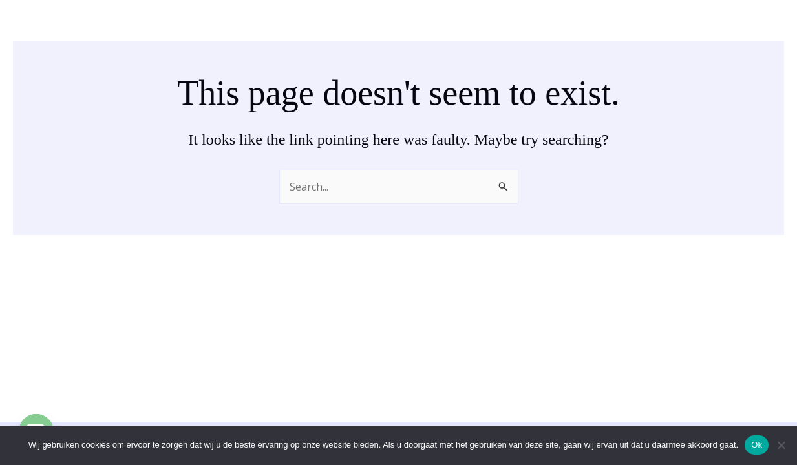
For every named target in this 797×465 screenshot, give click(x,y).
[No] (780, 445)
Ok (756, 445)
